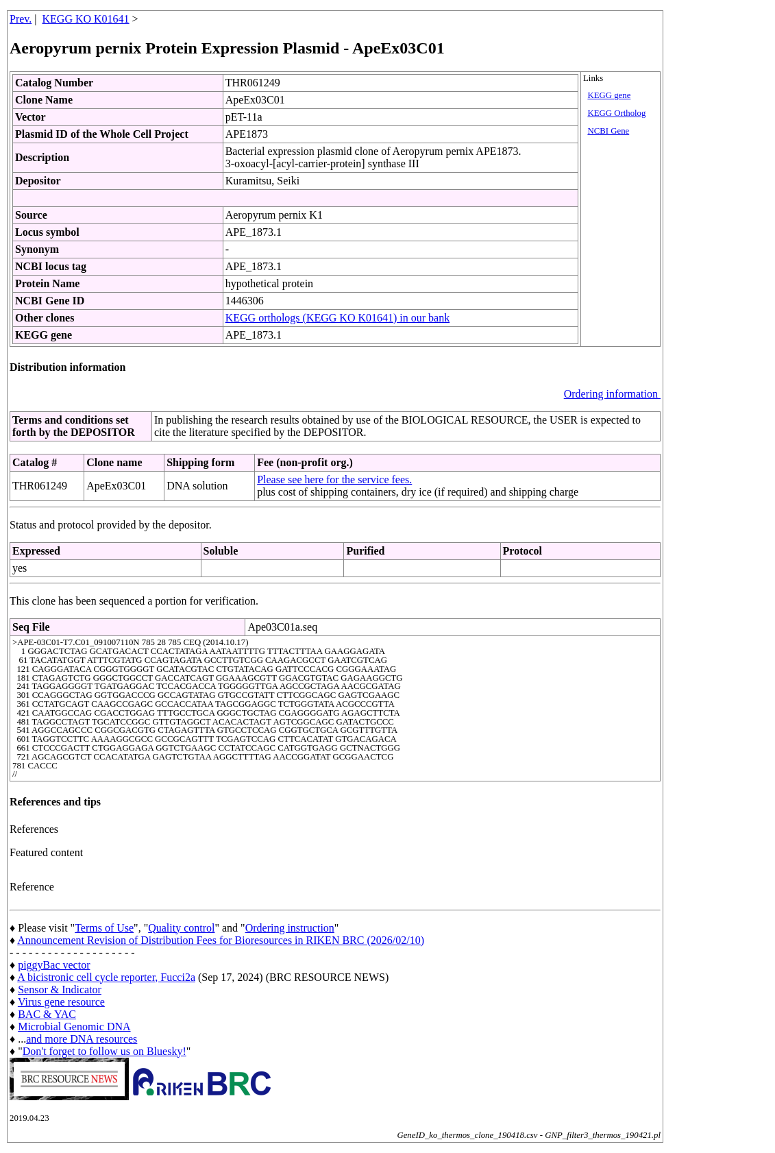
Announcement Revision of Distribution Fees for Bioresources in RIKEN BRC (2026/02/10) (220, 940)
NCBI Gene (608, 131)
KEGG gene (608, 95)
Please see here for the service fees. (334, 479)
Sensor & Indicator (59, 989)
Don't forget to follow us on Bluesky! (104, 1051)
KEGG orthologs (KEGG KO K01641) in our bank (337, 318)
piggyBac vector (54, 965)
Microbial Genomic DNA (74, 1026)
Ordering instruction (289, 928)
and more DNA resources (81, 1039)
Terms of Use (104, 928)
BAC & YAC (47, 1014)
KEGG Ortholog (616, 113)
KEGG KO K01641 (86, 19)
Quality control (181, 928)
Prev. (21, 19)
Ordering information (612, 394)
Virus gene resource (61, 1002)
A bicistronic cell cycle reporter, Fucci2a (106, 977)
